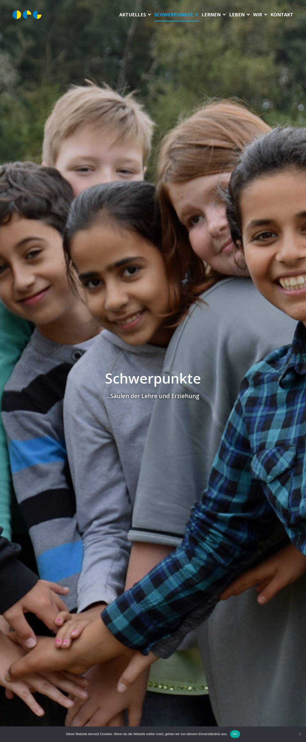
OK (235, 734)
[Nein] (299, 734)
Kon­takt (281, 14)
